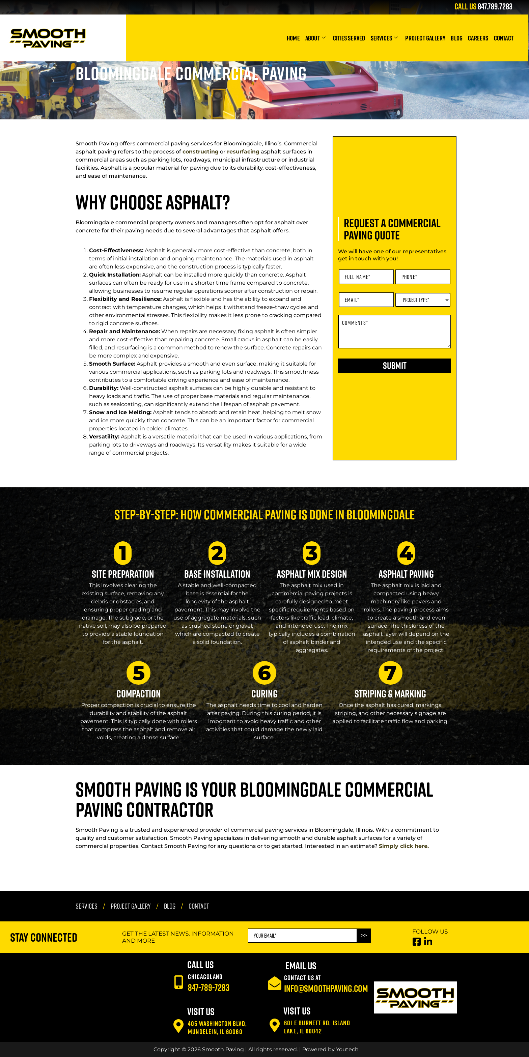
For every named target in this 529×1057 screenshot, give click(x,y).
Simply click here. (404, 846)
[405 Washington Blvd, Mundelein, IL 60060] (178, 1026)
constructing (201, 151)
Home (293, 38)
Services (384, 38)
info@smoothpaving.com (326, 988)
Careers (478, 38)
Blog (457, 38)
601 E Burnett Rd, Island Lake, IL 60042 (317, 1027)
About (315, 38)
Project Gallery (425, 38)
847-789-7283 (208, 987)
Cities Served (349, 38)
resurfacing (243, 151)
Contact (503, 38)
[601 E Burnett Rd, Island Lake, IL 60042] (274, 1025)
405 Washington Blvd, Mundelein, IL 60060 (217, 1027)
